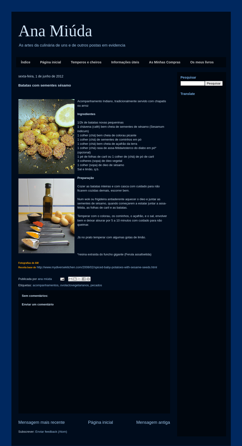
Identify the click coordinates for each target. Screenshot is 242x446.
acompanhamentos (46, 285)
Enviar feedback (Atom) (51, 431)
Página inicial (50, 62)
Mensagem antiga (153, 422)
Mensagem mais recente (41, 422)
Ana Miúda (55, 31)
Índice (25, 62)
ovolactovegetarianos (74, 285)
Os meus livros (202, 62)
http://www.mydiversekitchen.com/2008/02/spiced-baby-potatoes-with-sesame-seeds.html (97, 267)
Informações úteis (125, 62)
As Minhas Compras (165, 62)
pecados (96, 285)
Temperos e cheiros (86, 62)
